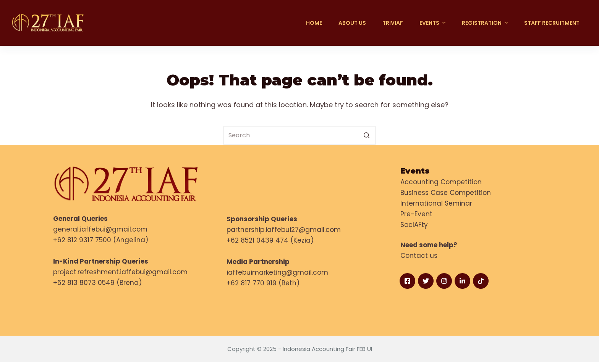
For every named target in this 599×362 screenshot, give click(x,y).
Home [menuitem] (314, 23)
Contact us (418, 255)
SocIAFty (414, 224)
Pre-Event (416, 214)
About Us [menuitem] (352, 23)
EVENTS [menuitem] (433, 23)
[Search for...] (299, 135)
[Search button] (366, 135)
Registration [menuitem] (486, 23)
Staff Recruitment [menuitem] (552, 23)
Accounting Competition (441, 182)
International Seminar (436, 203)
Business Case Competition (445, 192)
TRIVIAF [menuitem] (392, 23)
